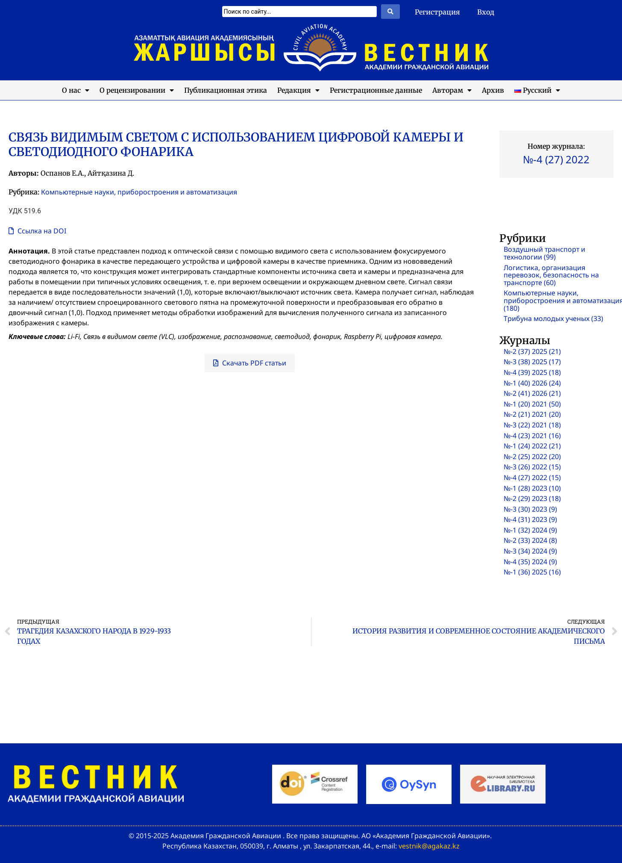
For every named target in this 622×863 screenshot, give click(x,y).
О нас (75, 90)
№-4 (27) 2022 (556, 159)
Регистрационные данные (376, 90)
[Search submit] (390, 11)
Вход (485, 12)
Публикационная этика (225, 90)
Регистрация (437, 12)
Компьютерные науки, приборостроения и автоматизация (139, 192)
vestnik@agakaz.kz (429, 846)
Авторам (452, 90)
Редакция (298, 90)
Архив (493, 90)
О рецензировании (137, 90)
